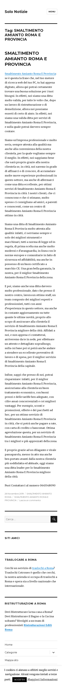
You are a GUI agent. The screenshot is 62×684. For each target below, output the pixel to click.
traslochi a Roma (43, 568)
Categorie (11, 652)
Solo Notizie (16, 11)
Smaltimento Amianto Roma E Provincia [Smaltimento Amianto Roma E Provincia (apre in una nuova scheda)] (30, 73)
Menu (52, 11)
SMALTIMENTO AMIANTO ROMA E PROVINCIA (26, 58)
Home (8, 644)
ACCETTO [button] (19, 679)
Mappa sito (11, 660)
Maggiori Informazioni (42, 679)
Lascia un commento (30, 500)
